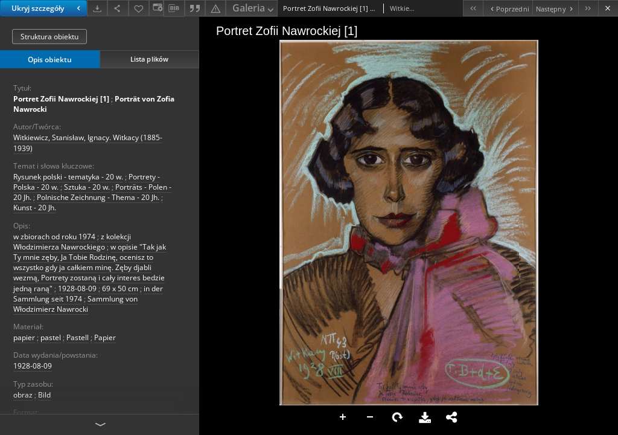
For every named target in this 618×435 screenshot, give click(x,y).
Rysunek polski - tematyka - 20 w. (68, 177)
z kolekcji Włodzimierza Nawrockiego (72, 241)
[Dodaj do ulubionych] (139, 8)
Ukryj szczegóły (47, 8)
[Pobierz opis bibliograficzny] (174, 8)
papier (24, 337)
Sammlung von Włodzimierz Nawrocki (75, 304)
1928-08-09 (77, 288)
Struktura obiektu (49, 36)
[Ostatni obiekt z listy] (588, 8)
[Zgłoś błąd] (215, 8)
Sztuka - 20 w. (87, 187)
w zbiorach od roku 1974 (54, 236)
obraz (23, 395)
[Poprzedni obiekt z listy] (507, 8)
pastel (50, 337)
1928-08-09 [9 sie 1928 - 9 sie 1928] (32, 366)
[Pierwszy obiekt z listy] (473, 8)
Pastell (77, 337)
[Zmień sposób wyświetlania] (156, 8)
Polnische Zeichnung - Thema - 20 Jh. (98, 197)
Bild (44, 395)
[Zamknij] (608, 8)
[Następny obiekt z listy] (555, 8)
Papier (105, 337)
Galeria (254, 8)
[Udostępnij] (117, 8)
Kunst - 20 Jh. (34, 207)
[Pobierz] (97, 8)
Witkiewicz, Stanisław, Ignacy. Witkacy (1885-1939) (87, 142)
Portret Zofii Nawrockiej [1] (61, 99)
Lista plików (149, 58)
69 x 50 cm (120, 288)
